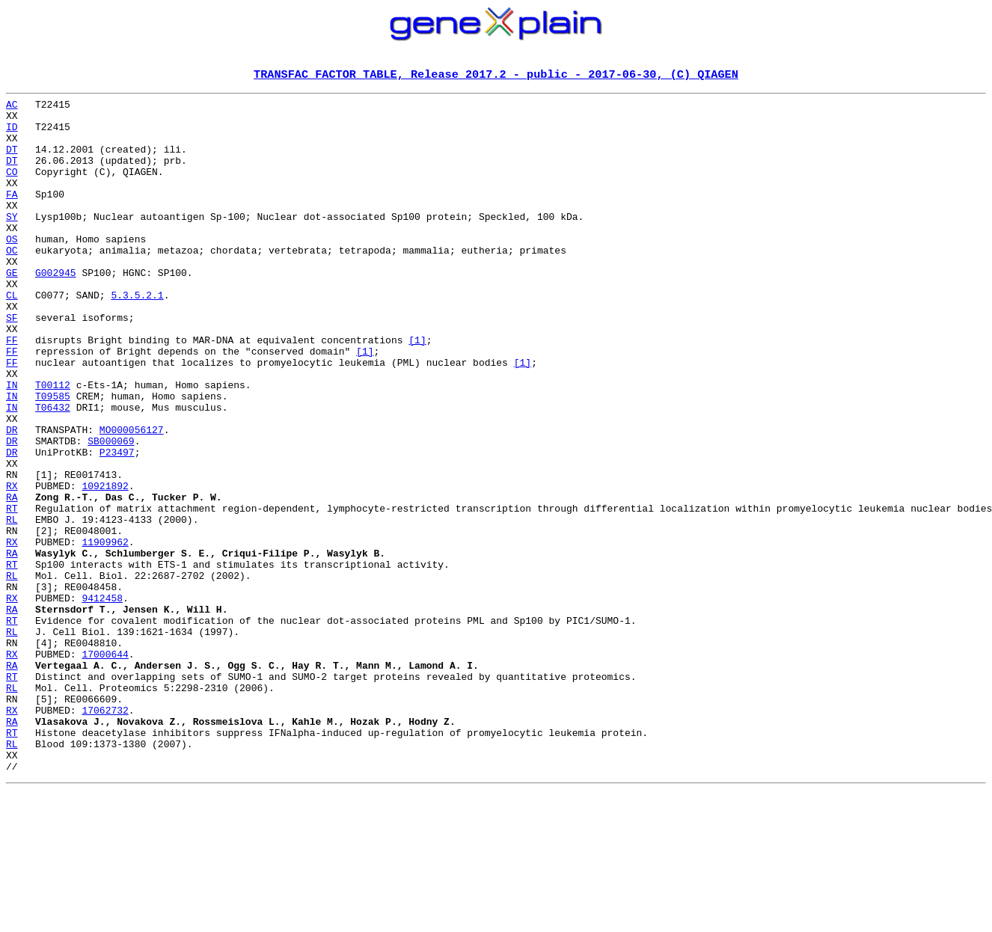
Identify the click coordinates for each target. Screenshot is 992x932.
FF (12, 390)
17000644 (105, 767)
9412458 (102, 700)
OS (12, 269)
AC (12, 107)
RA (12, 579)
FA (12, 215)
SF (12, 363)
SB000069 (111, 511)
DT (12, 161)
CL (12, 336)
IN (12, 444)
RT (12, 592)
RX (12, 565)
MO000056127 (131, 498)
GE (12, 309)
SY (12, 242)
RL (12, 606)
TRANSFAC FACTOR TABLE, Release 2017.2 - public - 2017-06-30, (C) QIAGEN (496, 75)
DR (12, 498)
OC (12, 282)
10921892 (105, 565)
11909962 (105, 633)
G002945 (55, 309)
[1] (417, 390)
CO (12, 188)
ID (12, 134)
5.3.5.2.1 (137, 336)
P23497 (117, 525)
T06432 (52, 471)
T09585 (52, 458)
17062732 (105, 834)
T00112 (52, 444)
